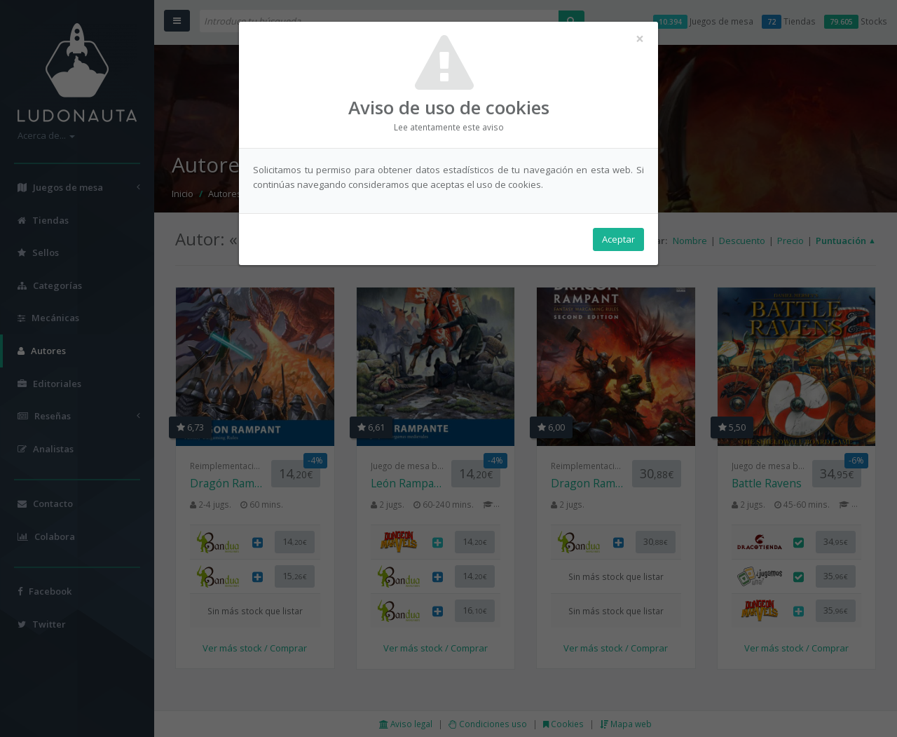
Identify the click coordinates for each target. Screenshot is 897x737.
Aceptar (618, 239)
